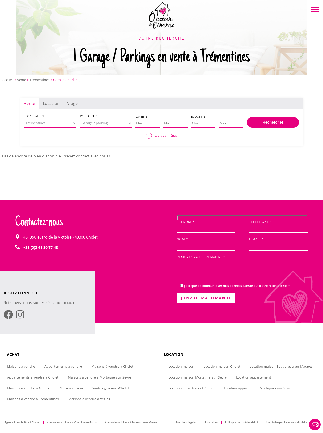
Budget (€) (198, 116)
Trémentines (40, 80)
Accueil (8, 80)
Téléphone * (278, 225)
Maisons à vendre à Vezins (89, 399)
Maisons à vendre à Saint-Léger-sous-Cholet (94, 388)
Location (51, 103)
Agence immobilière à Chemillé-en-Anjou (72, 422)
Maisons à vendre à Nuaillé (28, 388)
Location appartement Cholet (191, 388)
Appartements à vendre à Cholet (32, 377)
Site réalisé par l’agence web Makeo (287, 422)
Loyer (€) (141, 116)
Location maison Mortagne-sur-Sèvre (198, 377)
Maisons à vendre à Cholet (112, 366)
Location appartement (253, 377)
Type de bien (89, 116)
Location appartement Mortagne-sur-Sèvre (257, 388)
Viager (73, 103)
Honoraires (211, 422)
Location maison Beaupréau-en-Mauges (281, 366)
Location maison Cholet (222, 366)
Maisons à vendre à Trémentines (33, 399)
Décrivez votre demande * (242, 266)
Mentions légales (186, 422)
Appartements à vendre (63, 366)
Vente (21, 80)
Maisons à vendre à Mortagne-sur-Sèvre (99, 377)
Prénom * (206, 225)
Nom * (206, 243)
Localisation (34, 116)
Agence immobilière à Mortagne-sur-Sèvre (131, 422)
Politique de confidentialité (241, 422)
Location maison (181, 366)
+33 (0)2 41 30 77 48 (40, 247)
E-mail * (278, 243)
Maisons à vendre (21, 366)
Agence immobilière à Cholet (22, 422)
